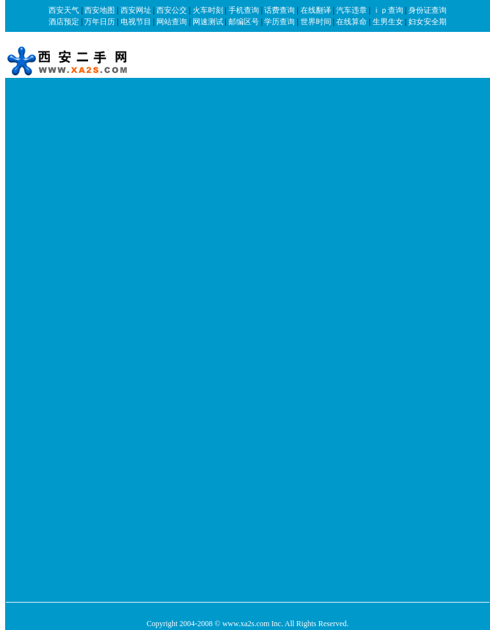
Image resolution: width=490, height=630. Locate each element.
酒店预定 (63, 21)
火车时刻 (208, 10)
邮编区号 (243, 21)
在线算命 (351, 21)
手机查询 (243, 10)
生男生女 (388, 21)
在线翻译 (316, 10)
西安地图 (99, 10)
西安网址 (136, 10)
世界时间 (316, 21)
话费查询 (279, 10)
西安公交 (171, 10)
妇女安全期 (427, 21)
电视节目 (136, 21)
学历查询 (279, 21)
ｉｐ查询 (388, 10)
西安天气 (63, 10)
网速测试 (208, 21)
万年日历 (99, 21)
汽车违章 (351, 10)
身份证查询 (427, 10)
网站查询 (171, 21)
